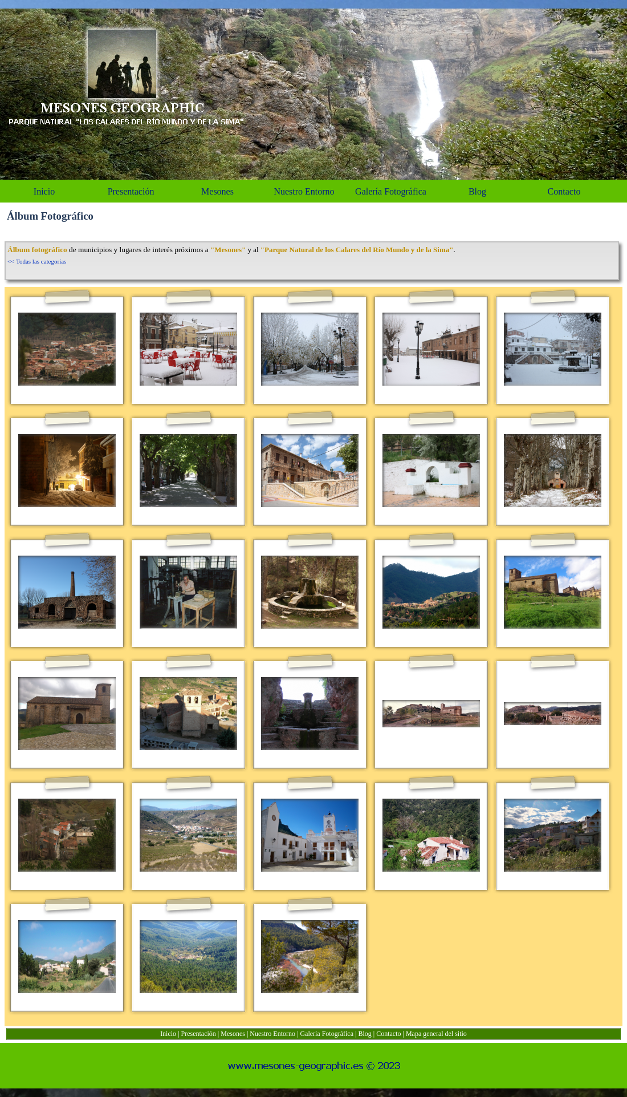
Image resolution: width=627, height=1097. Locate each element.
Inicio (168, 1034)
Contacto (388, 1034)
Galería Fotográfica (326, 1034)
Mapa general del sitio (436, 1034)
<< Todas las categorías (36, 261)
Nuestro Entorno (272, 1034)
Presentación (198, 1034)
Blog (364, 1034)
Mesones (233, 1034)
